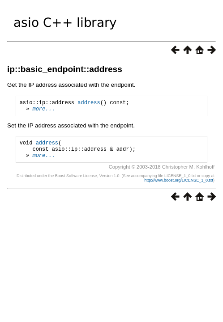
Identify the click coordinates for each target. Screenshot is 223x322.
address (88, 103)
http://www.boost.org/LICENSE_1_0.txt (178, 187)
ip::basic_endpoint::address (64, 69)
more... (43, 111)
